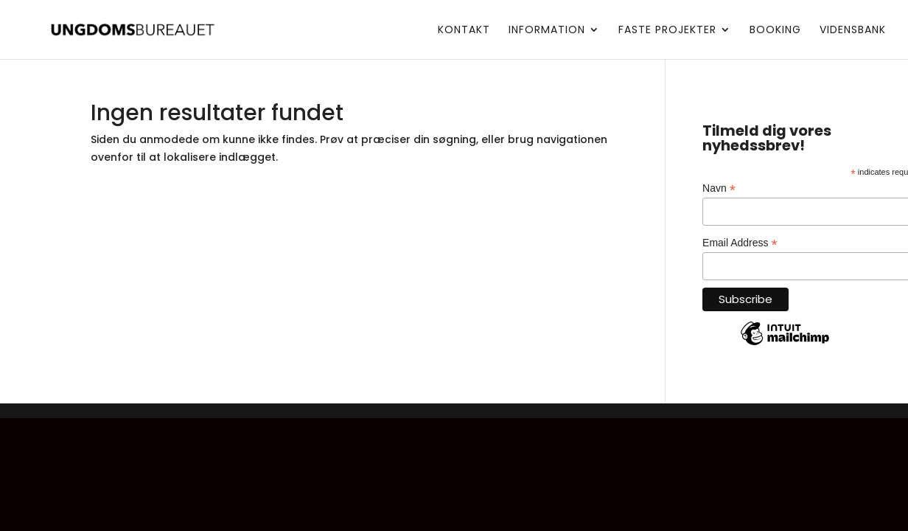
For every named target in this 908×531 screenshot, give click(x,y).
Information (547, 30)
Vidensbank (853, 30)
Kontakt (464, 30)
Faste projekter (667, 30)
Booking (775, 30)
